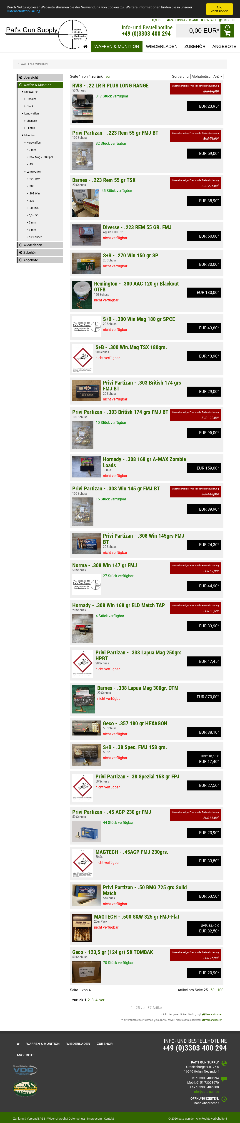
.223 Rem (34, 179)
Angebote (30, 260)
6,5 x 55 (33, 215)
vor (107, 76)
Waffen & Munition (37, 85)
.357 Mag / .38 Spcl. (41, 157)
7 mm (32, 222)
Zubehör (29, 253)
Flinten (31, 128)
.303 (31, 186)
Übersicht (30, 77)
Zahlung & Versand (182, 20)
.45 (31, 164)
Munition (29, 135)
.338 (31, 200)
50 (212, 990)
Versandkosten (212, 1014)
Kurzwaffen (31, 91)
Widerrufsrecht (57, 1118)
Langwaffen (31, 113)
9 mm (32, 150)
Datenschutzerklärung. (24, 11)
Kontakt (109, 1118)
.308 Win (34, 193)
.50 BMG (34, 208)
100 (220, 990)
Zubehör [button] (195, 46)
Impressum (94, 1118)
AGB (42, 1118)
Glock (30, 106)
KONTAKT (208, 20)
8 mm (32, 229)
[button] (85, 46)
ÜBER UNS (227, 20)
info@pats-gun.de (206, 1091)
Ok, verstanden (219, 9)
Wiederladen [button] (162, 46)
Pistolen (32, 99)
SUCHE (158, 20)
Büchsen (32, 120)
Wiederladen (32, 245)
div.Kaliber (35, 237)
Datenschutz (77, 1118)
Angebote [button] (224, 46)
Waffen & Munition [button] (116, 46)
